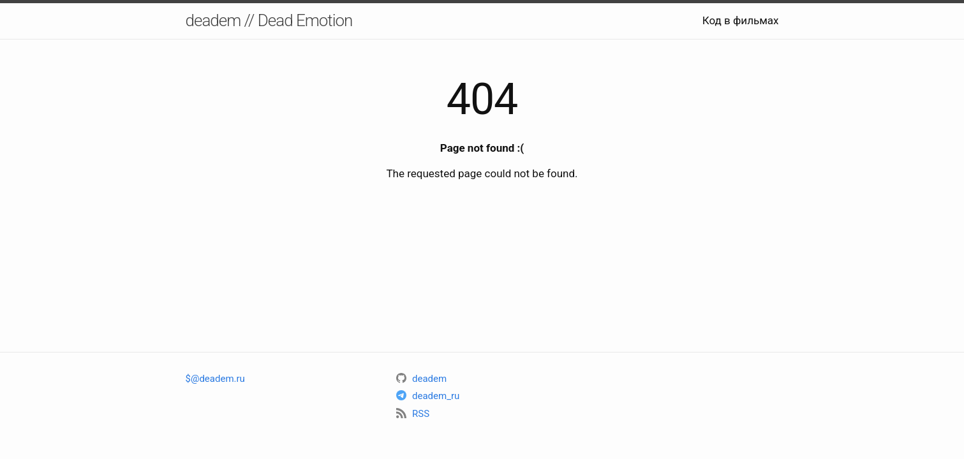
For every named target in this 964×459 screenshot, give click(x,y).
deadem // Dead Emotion (269, 20)
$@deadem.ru (215, 378)
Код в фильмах (740, 20)
